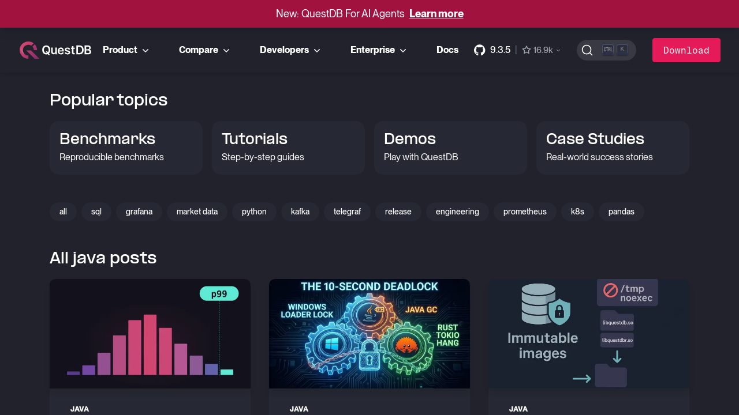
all (63, 211)
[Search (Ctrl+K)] (606, 50)
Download (686, 49)
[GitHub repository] (518, 50)
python (254, 211)
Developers (291, 50)
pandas (622, 211)
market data (197, 211)
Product (127, 50)
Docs (447, 49)
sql (96, 211)
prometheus (525, 211)
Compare (205, 50)
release (398, 211)
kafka (300, 211)
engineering (457, 211)
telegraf (347, 211)
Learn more (436, 13)
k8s (577, 211)
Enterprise (379, 50)
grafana (139, 211)
